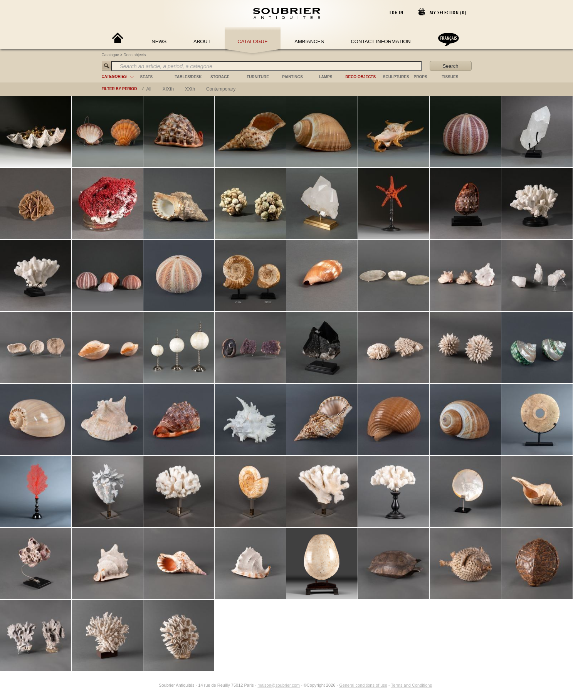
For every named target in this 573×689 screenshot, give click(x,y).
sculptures (396, 77)
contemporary (220, 89)
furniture (258, 77)
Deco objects (135, 55)
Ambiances (309, 41)
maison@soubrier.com (278, 685)
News (158, 41)
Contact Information (380, 41)
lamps (325, 77)
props (420, 77)
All (148, 89)
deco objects (360, 77)
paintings (292, 77)
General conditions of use (363, 685)
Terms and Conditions (411, 685)
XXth (190, 89)
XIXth (168, 89)
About (202, 41)
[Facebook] (145, 685)
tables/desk (188, 77)
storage (219, 77)
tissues (450, 77)
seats (146, 77)
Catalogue (252, 41)
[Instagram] (154, 685)
